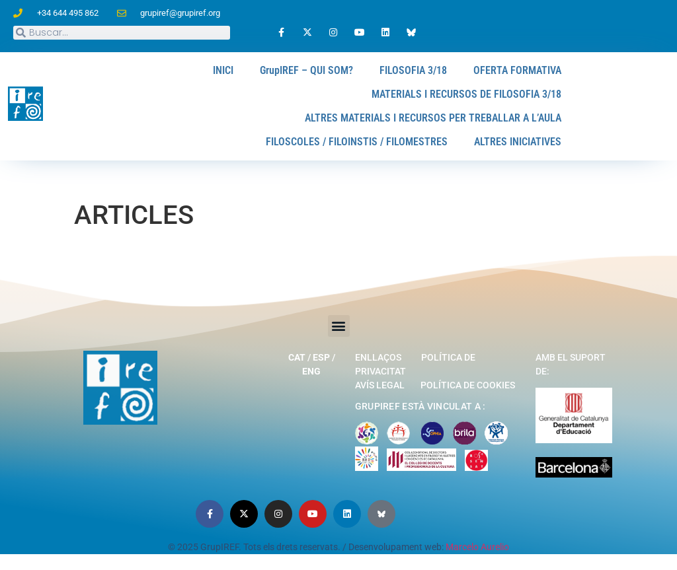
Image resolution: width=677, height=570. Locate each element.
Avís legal (380, 385)
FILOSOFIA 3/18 (413, 70)
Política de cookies (467, 385)
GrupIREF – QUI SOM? (306, 70)
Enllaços (378, 357)
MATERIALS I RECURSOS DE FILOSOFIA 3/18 (466, 94)
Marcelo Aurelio (477, 547)
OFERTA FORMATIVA (517, 70)
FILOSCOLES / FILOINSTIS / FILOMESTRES (357, 141)
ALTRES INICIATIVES (517, 141)
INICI (223, 70)
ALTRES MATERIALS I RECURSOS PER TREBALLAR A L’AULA (433, 118)
